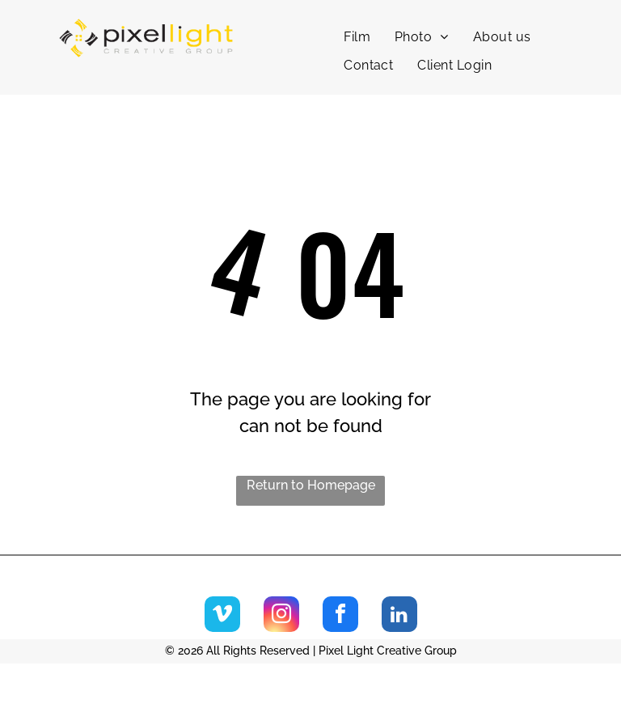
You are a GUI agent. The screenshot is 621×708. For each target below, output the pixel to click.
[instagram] (281, 616)
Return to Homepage (311, 485)
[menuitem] (357, 37)
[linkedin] (399, 616)
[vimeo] (222, 616)
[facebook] (340, 616)
